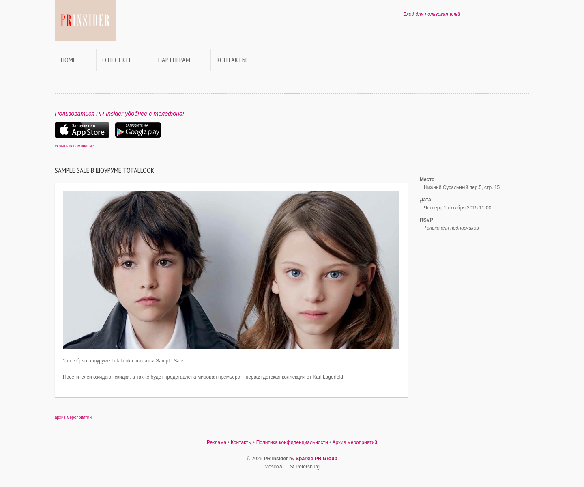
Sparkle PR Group (316, 458)
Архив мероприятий (355, 442)
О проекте (117, 60)
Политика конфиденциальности (292, 442)
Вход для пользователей (431, 14)
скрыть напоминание (74, 146)
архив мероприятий (73, 417)
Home (68, 60)
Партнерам (174, 60)
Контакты (232, 60)
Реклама (216, 442)
